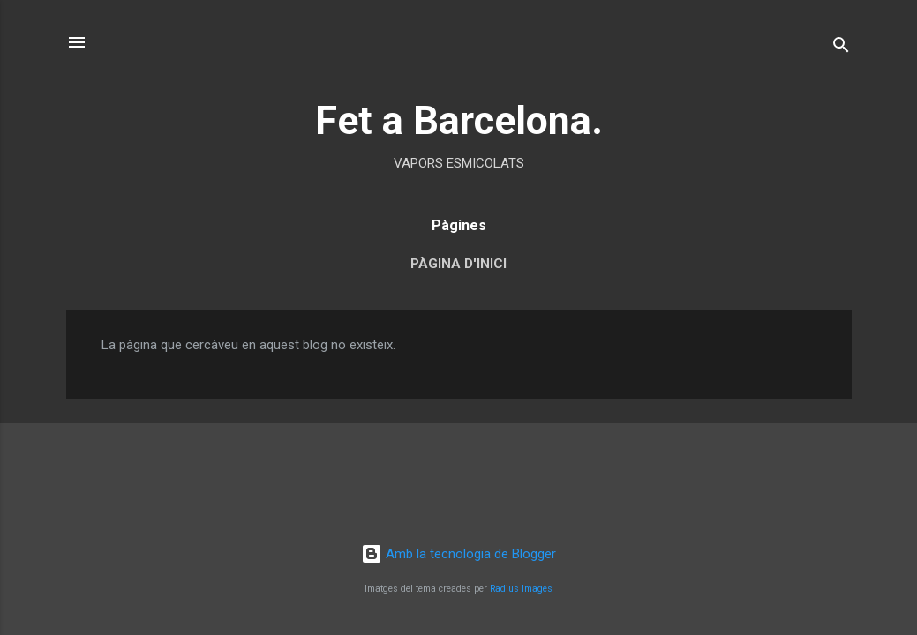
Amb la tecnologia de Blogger (458, 554)
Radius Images (521, 588)
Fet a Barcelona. (459, 120)
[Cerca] (841, 48)
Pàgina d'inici (458, 264)
